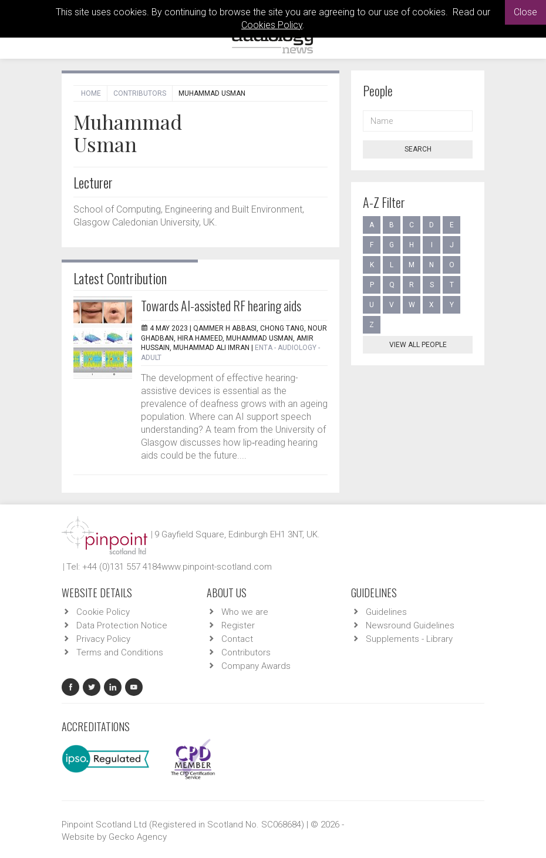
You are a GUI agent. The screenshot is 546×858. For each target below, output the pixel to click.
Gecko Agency (138, 837)
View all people (418, 345)
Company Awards (256, 666)
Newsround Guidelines (410, 625)
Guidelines (386, 612)
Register (238, 625)
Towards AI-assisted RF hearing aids (221, 305)
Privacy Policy (103, 639)
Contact (237, 639)
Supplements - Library (409, 639)
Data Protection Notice (121, 625)
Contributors (139, 93)
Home (91, 93)
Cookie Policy (103, 612)
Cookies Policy (271, 25)
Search (418, 149)
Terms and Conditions (119, 652)
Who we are (244, 612)
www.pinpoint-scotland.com (216, 566)
